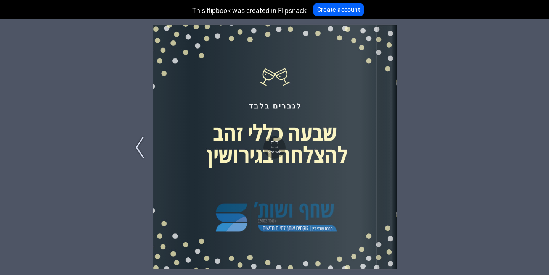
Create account (338, 9)
